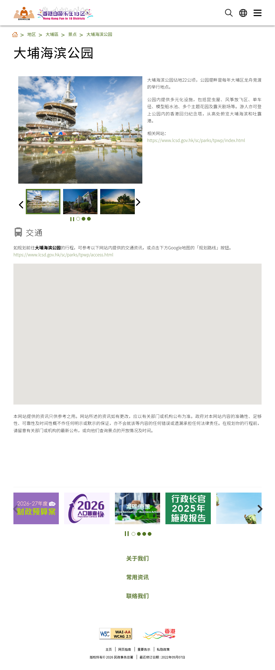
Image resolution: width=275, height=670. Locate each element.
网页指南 (124, 649)
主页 (108, 649)
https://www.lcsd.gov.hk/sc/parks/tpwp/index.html (196, 140)
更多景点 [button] (264, 512)
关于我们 (137, 558)
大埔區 (52, 34)
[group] (43, 201)
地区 (31, 34)
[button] (229, 13)
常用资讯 (137, 577)
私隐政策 (163, 649)
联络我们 (137, 596)
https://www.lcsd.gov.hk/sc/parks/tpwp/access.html (63, 254)
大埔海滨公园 (99, 34)
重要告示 (144, 649)
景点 (72, 34)
